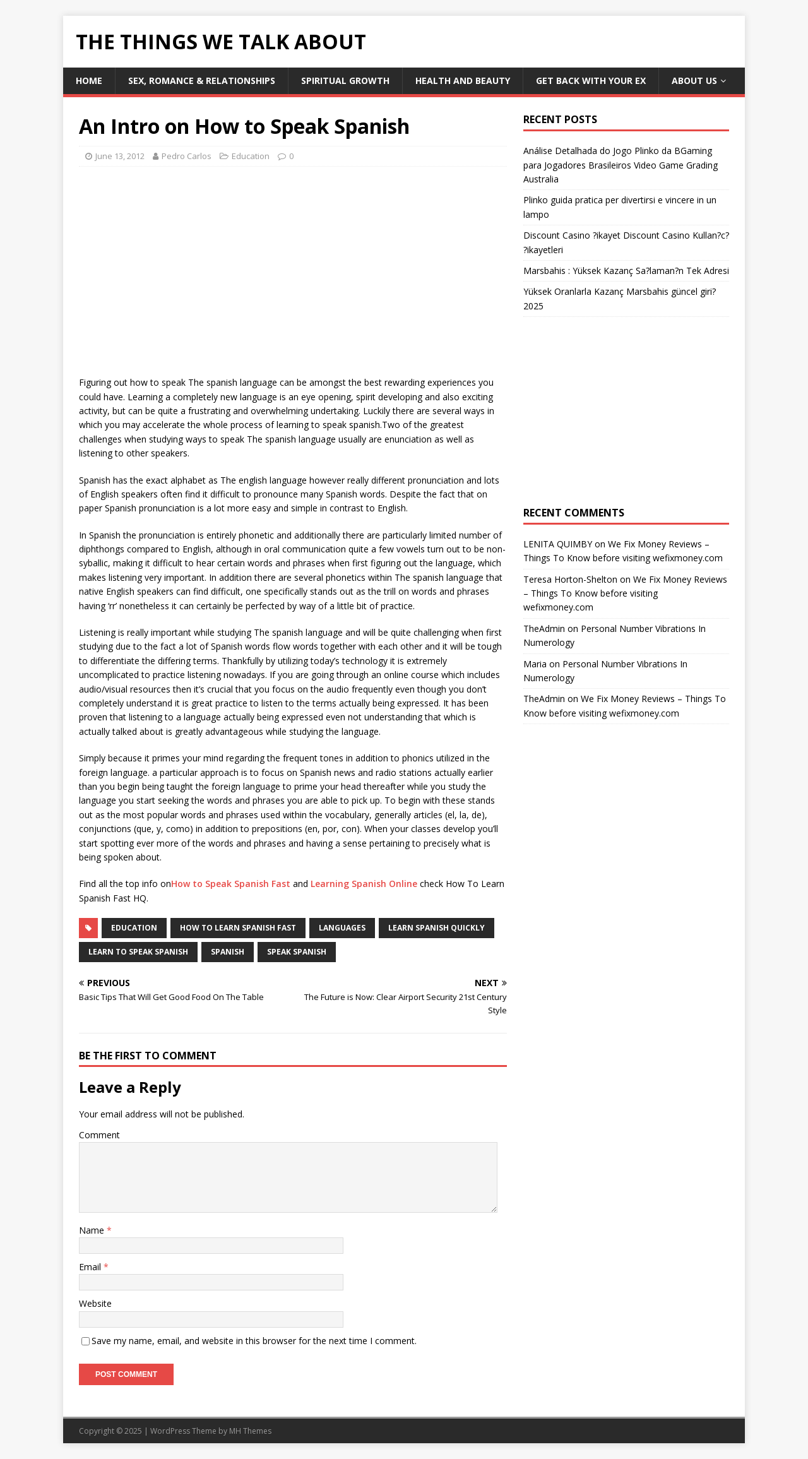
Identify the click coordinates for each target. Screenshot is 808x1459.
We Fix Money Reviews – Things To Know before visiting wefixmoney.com (625, 593)
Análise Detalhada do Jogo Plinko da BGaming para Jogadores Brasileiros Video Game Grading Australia (620, 165)
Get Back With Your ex (591, 80)
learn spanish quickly (436, 927)
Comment (99, 1135)
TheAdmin (544, 628)
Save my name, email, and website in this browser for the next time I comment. (254, 1341)
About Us (694, 80)
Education (251, 156)
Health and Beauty (462, 80)
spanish (227, 951)
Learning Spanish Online (364, 884)
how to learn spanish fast (238, 927)
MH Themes (250, 1431)
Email (91, 1267)
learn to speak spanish (138, 951)
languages (342, 927)
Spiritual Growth (345, 80)
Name (93, 1230)
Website (95, 1303)
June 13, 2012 (120, 156)
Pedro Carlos (186, 156)
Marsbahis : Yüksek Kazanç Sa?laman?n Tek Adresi (626, 271)
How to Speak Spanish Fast (230, 884)
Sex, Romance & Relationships (201, 80)
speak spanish (296, 951)
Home (89, 80)
